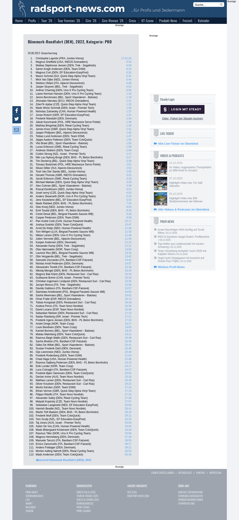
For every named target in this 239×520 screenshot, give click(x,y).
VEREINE (30, 511)
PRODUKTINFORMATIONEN (190, 499)
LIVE (28, 499)
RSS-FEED (132, 492)
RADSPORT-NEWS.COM (138, 496)
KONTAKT (200, 472)
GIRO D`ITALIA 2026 (86, 492)
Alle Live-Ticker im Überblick (178, 143)
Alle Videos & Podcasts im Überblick (183, 209)
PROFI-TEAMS (83, 507)
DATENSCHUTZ (185, 472)
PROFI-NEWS (32, 492)
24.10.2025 (190, 166)
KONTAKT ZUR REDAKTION (190, 492)
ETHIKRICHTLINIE (186, 503)
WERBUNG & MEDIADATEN (190, 496)
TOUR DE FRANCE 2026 (87, 496)
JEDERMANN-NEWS (34, 496)
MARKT (29, 503)
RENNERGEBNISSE (85, 503)
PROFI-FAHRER (83, 511)
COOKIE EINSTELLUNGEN (162, 472)
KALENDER (31, 507)
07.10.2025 (190, 182)
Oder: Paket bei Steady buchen (182, 118)
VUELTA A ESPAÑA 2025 (87, 499)
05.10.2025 (190, 197)
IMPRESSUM (215, 472)
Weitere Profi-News (171, 267)
